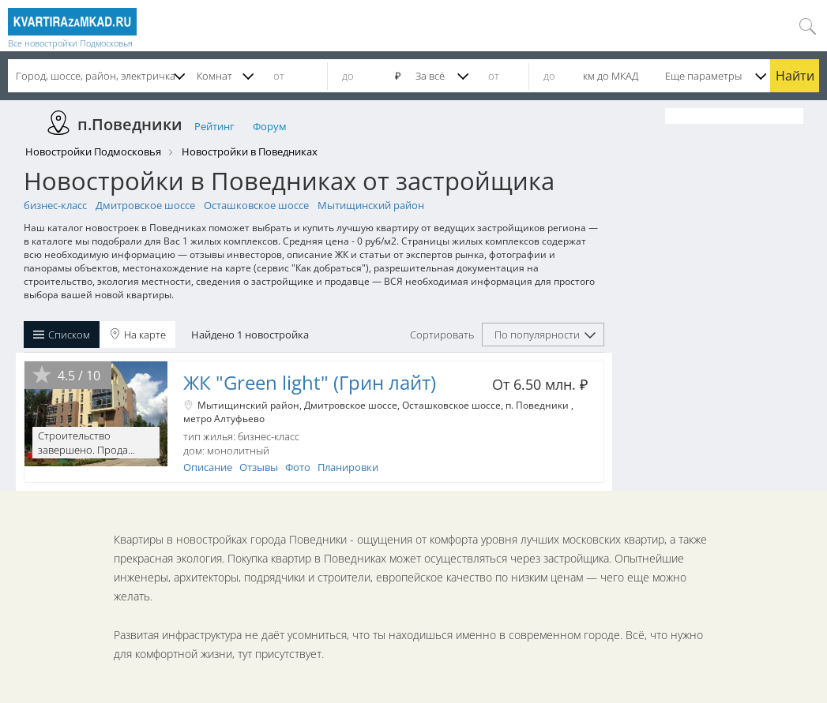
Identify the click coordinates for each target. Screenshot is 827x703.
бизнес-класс (55, 205)
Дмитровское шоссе (145, 205)
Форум (270, 126)
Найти (795, 75)
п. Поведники (538, 405)
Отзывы (258, 467)
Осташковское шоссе (256, 205)
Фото (297, 467)
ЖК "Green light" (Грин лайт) (309, 382)
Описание (207, 467)
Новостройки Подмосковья (93, 151)
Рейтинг (214, 126)
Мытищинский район (371, 205)
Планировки (348, 467)
